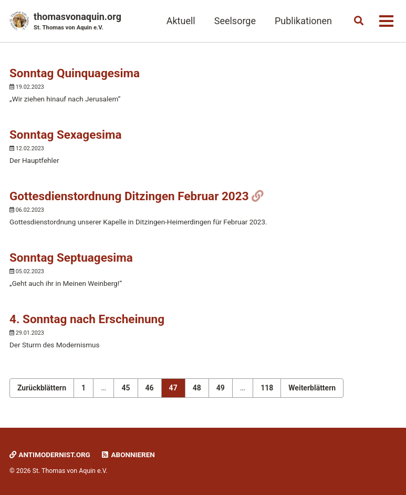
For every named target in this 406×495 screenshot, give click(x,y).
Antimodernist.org (49, 454)
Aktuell (180, 20)
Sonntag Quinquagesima (74, 73)
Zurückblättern (41, 388)
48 (197, 388)
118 (267, 388)
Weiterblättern (312, 388)
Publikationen (303, 20)
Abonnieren (127, 454)
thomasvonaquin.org (77, 22)
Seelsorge (235, 20)
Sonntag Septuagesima (71, 257)
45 (125, 388)
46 (149, 388)
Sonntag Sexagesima (65, 134)
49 (220, 388)
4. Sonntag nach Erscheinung (86, 319)
